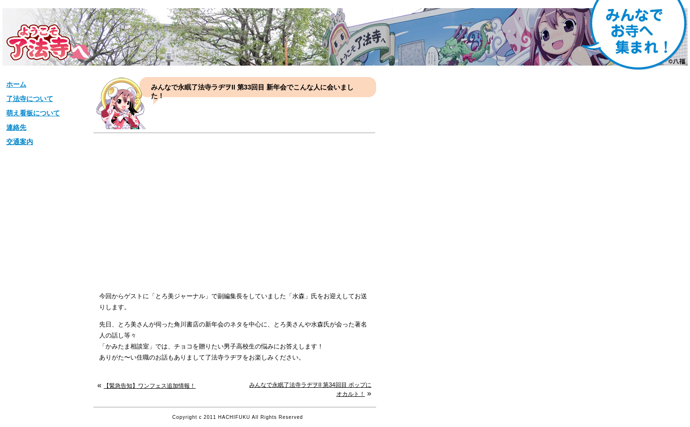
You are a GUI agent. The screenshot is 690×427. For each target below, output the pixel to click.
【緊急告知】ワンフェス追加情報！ (150, 385)
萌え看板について (33, 113)
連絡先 (16, 127)
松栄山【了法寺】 (47, 42)
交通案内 (19, 142)
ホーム (16, 84)
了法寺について (29, 98)
